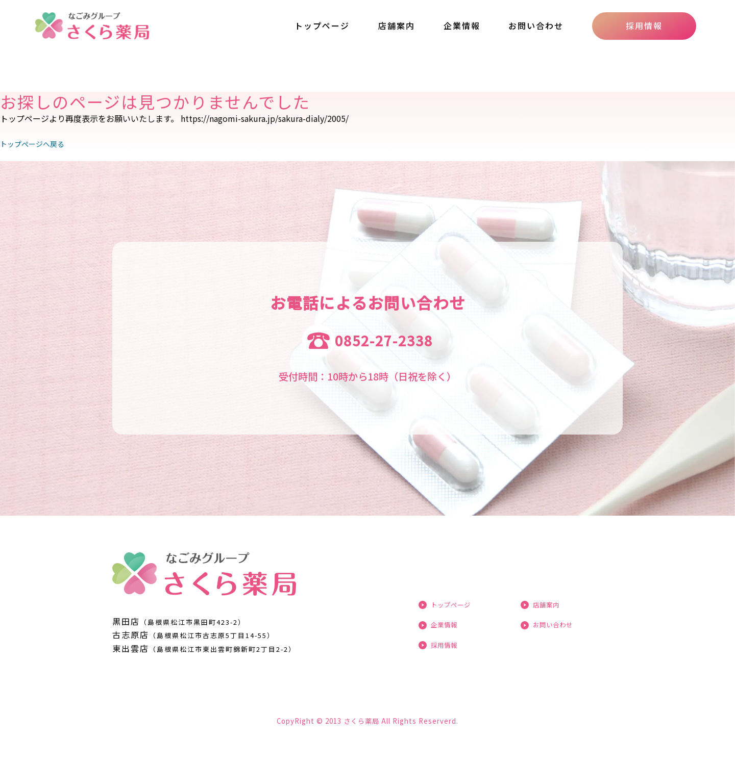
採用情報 (644, 25)
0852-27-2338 (384, 340)
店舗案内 (396, 25)
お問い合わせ (536, 25)
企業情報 (462, 25)
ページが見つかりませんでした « (114, 26)
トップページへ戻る (37, 143)
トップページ (322, 25)
